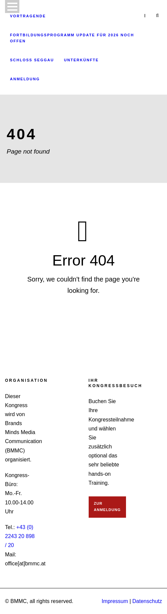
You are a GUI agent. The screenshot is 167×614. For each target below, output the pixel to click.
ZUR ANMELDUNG (107, 506)
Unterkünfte (81, 60)
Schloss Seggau (32, 60)
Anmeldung (25, 79)
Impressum (115, 601)
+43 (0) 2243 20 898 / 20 (20, 536)
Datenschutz (147, 601)
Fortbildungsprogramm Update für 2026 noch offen (72, 38)
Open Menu (12, 6)
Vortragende (28, 16)
